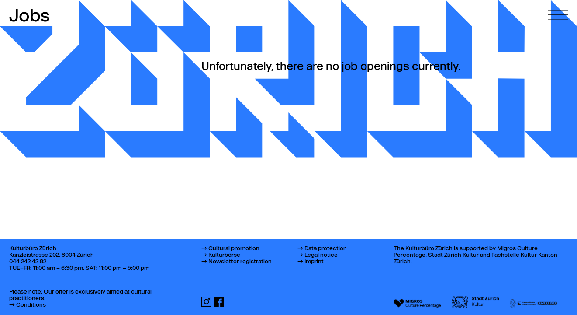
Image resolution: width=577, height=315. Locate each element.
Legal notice (321, 255)
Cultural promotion (233, 248)
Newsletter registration (240, 261)
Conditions (31, 305)
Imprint (314, 261)
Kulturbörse (224, 255)
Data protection (325, 248)
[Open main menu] (558, 10)
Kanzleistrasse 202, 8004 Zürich (51, 255)
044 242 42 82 (27, 261)
